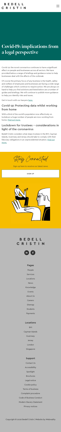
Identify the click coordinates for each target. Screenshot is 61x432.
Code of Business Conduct (30, 397)
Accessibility (30, 367)
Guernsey (30, 336)
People (30, 270)
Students (30, 309)
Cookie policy (30, 384)
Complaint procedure (30, 393)
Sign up (30, 174)
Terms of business (30, 389)
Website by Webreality (45, 419)
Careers (30, 300)
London (30, 344)
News (30, 283)
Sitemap (30, 304)
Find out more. (14, 120)
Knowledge (30, 287)
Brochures (30, 376)
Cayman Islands (30, 331)
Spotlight (30, 371)
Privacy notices (30, 406)
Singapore (30, 349)
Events (31, 291)
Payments (30, 313)
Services (30, 274)
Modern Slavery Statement (30, 402)
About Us (30, 296)
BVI (30, 327)
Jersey (30, 340)
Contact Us (30, 363)
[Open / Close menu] (57, 6)
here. (30, 100)
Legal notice (30, 380)
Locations (30, 278)
